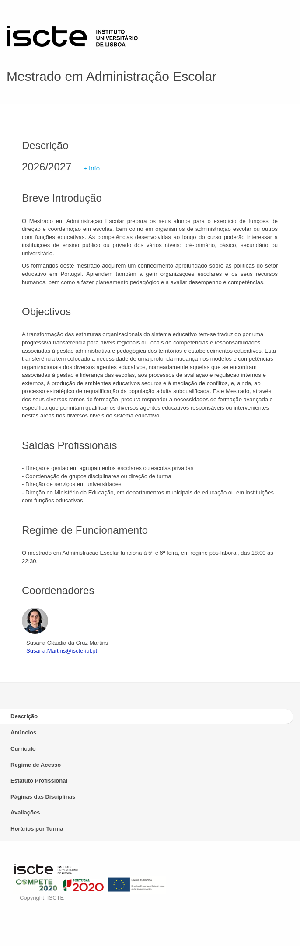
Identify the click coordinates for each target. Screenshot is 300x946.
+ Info (91, 168)
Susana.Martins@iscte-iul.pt (61, 650)
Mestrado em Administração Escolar (111, 76)
